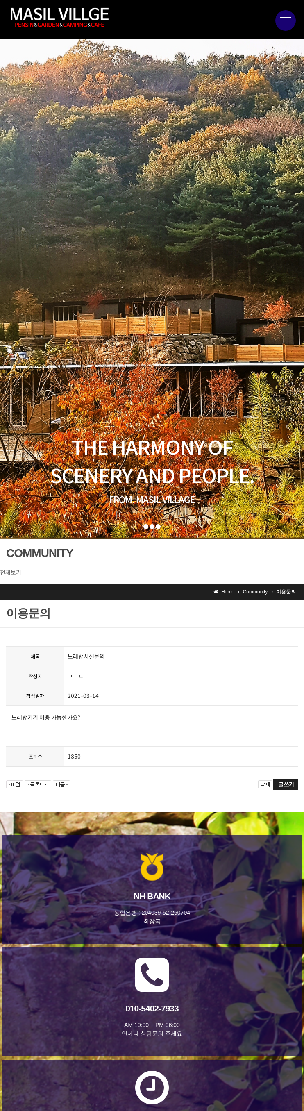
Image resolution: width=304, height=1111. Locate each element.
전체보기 (10, 572)
